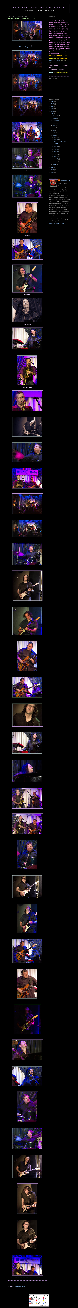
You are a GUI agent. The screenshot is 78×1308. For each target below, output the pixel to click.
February (55, 162)
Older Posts (43, 1283)
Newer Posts (11, 1283)
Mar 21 (56, 149)
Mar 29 (56, 137)
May (54, 130)
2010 (52, 170)
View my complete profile (57, 223)
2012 (52, 113)
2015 (52, 106)
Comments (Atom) (20, 1286)
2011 (52, 167)
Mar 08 (56, 159)
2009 (52, 172)
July (54, 125)
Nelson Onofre (65, 180)
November (56, 115)
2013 (52, 111)
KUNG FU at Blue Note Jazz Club (21, 19)
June (54, 128)
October (55, 118)
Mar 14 (56, 151)
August (55, 123)
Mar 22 (56, 146)
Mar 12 (56, 154)
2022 (52, 101)
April (54, 132)
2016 (52, 104)
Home (27, 1283)
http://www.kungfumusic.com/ (27, 47)
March (54, 135)
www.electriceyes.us (54, 60)
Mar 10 (56, 156)
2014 (52, 108)
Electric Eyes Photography (39, 7)
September (56, 120)
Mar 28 (56, 139)
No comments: (36, 1277)
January (55, 164)
